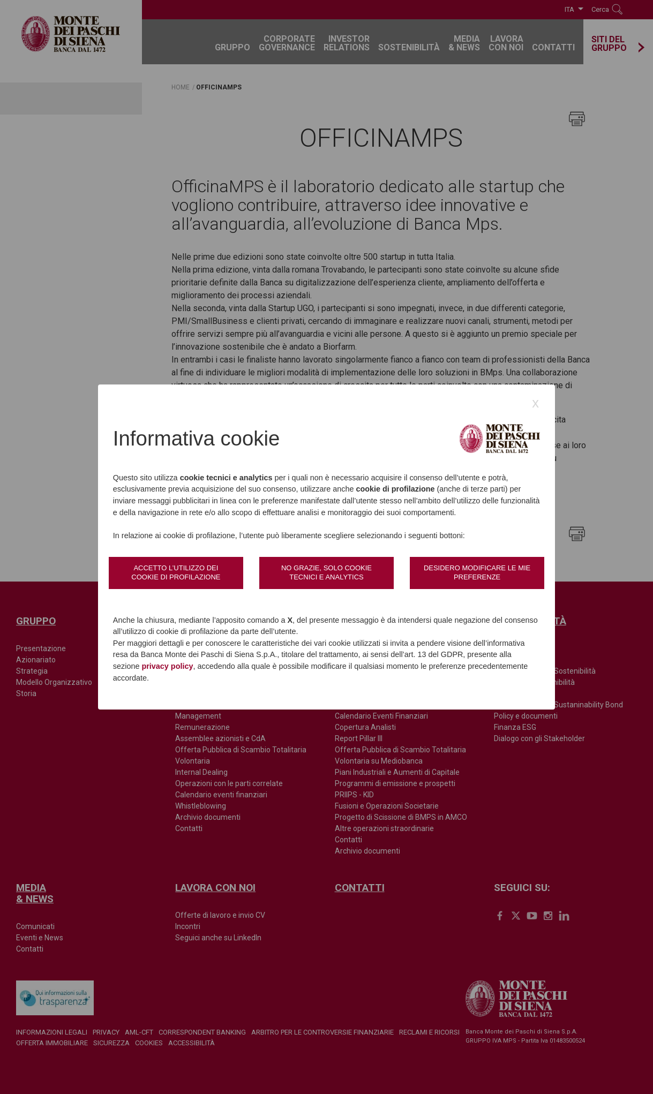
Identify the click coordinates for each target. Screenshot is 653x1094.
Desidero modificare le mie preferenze (477, 572)
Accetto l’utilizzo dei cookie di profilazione (175, 572)
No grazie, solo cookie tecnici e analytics (326, 572)
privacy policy (167, 666)
